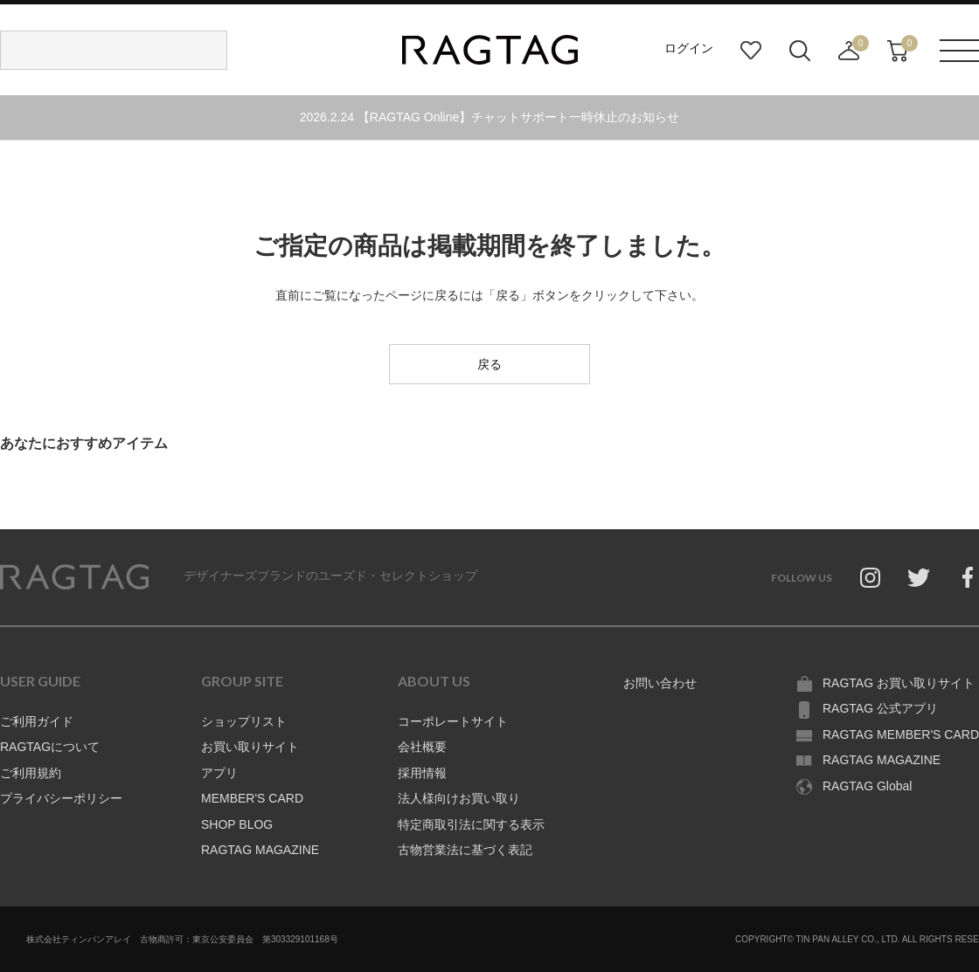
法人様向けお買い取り (459, 798)
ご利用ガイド (36, 721)
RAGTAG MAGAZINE (260, 850)
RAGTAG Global (867, 786)
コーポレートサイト (453, 721)
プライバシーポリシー (61, 798)
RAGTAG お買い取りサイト (899, 683)
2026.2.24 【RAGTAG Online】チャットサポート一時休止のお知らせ (490, 117)
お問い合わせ (660, 683)
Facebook (967, 577)
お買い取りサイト (250, 747)
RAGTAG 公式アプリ (880, 708)
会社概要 (422, 747)
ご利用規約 (30, 773)
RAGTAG (74, 577)
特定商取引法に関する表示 (471, 824)
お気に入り (750, 50)
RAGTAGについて (50, 747)
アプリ (219, 773)
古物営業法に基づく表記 (465, 850)
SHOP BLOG (237, 824)
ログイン (688, 48)
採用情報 (422, 773)
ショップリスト (244, 721)
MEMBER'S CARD (252, 798)
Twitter (918, 577)
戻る (489, 364)
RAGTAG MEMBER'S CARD (901, 734)
